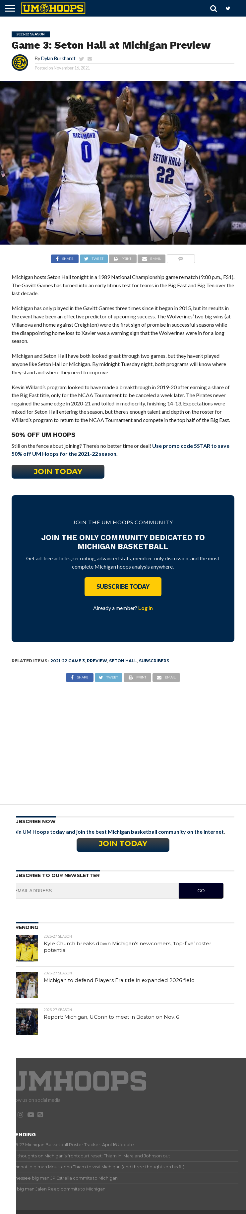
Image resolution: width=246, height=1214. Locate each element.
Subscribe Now (34, 821)
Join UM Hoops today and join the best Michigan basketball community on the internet (118, 831)
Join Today (58, 471)
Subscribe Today (123, 586)
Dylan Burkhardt (58, 58)
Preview (97, 660)
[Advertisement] (123, 738)
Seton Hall (123, 660)
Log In (145, 608)
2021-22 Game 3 (67, 660)
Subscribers (154, 660)
